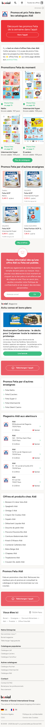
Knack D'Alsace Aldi (12, 540)
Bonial (5, 618)
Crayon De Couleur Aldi (14, 515)
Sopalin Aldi (9, 519)
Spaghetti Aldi (10, 506)
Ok (34, 294)
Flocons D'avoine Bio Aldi (15, 532)
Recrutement (6, 690)
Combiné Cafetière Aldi (14, 545)
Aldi (4, 621)
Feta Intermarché (11, 403)
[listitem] (11, 91)
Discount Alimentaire (29, 618)
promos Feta (11, 59)
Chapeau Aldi (10, 553)
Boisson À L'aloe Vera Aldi (15, 502)
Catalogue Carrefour (8, 657)
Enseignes (14, 618)
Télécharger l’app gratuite (10, 641)
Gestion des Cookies (30, 718)
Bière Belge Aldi (11, 549)
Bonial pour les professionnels (12, 686)
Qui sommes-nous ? (8, 634)
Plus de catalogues (22, 160)
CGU (3, 718)
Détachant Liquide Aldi (14, 523)
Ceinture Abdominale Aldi (15, 536)
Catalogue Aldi (6, 673)
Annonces (39, 8)
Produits (12, 621)
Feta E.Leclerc (10, 394)
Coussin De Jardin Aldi (13, 562)
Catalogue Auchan (8, 667)
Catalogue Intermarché (9, 670)
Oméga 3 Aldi (10, 510)
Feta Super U (9, 399)
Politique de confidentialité (32, 714)
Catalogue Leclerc (8, 654)
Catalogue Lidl (6, 650)
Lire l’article (22, 354)
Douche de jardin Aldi (13, 528)
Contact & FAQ (6, 683)
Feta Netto (9, 390)
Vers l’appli (22, 35)
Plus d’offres (22, 243)
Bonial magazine (7, 637)
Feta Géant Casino (12, 407)
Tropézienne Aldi (11, 558)
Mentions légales (7, 714)
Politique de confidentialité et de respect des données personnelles (22, 285)
